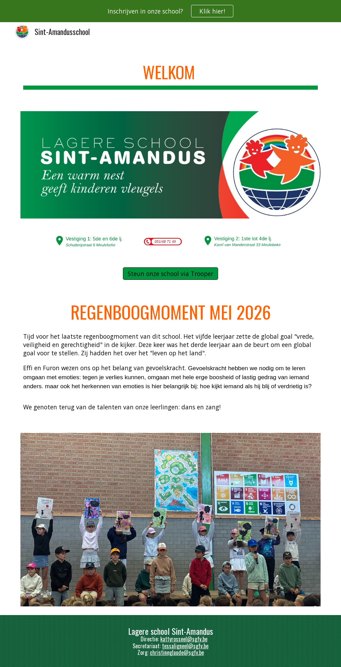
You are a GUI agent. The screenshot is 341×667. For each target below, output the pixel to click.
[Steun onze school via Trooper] (170, 273)
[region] (170, 11)
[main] (170, 73)
